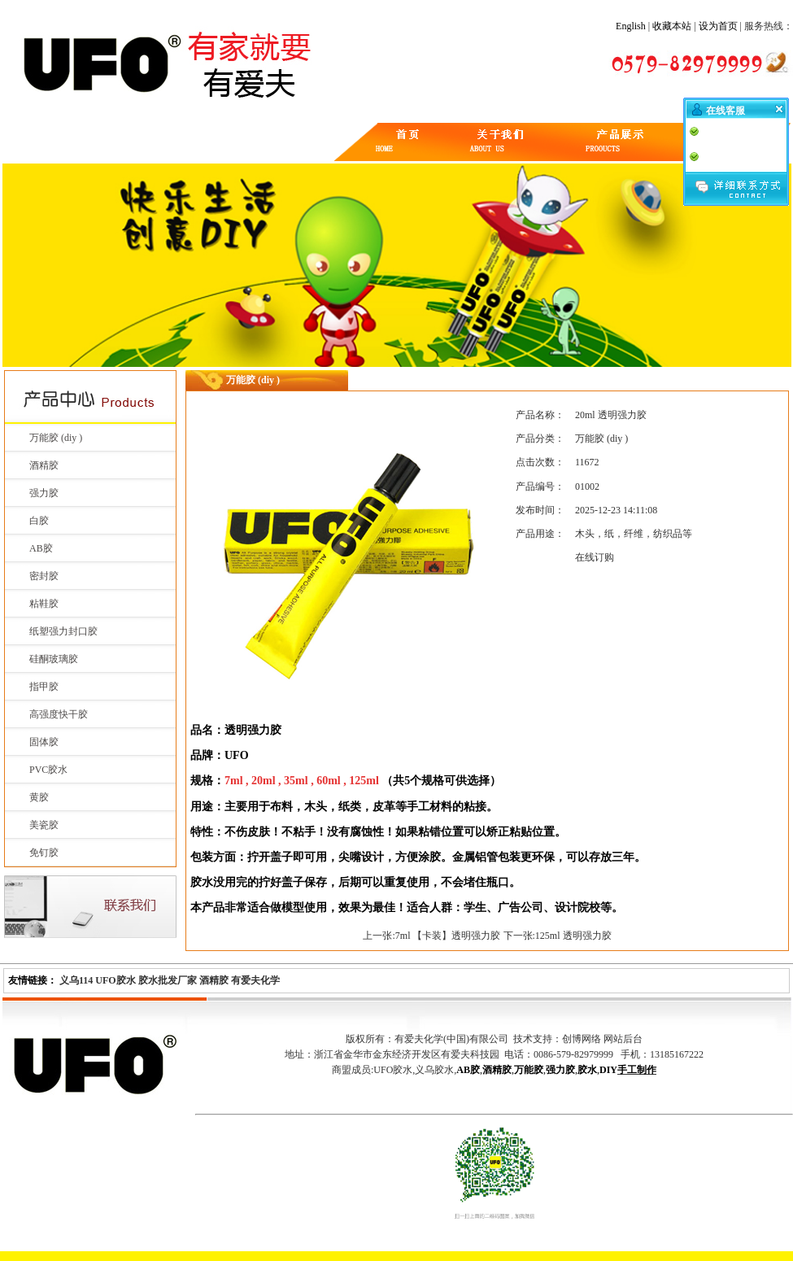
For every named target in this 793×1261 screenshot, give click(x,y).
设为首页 (718, 26)
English (631, 26)
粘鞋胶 (44, 603)
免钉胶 (44, 852)
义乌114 (76, 980)
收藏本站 (671, 26)
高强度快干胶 (58, 714)
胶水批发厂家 (167, 980)
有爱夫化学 (255, 980)
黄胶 (39, 797)
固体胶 (44, 742)
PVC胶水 (48, 769)
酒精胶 (44, 465)
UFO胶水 (115, 980)
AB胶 (41, 548)
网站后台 (623, 1039)
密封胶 (44, 576)
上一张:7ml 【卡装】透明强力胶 (431, 935)
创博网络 (581, 1039)
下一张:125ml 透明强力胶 (557, 935)
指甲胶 (44, 686)
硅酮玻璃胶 (53, 659)
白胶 (39, 520)
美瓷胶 (44, 825)
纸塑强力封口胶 (63, 631)
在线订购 (594, 557)
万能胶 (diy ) (55, 437)
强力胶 (44, 493)
